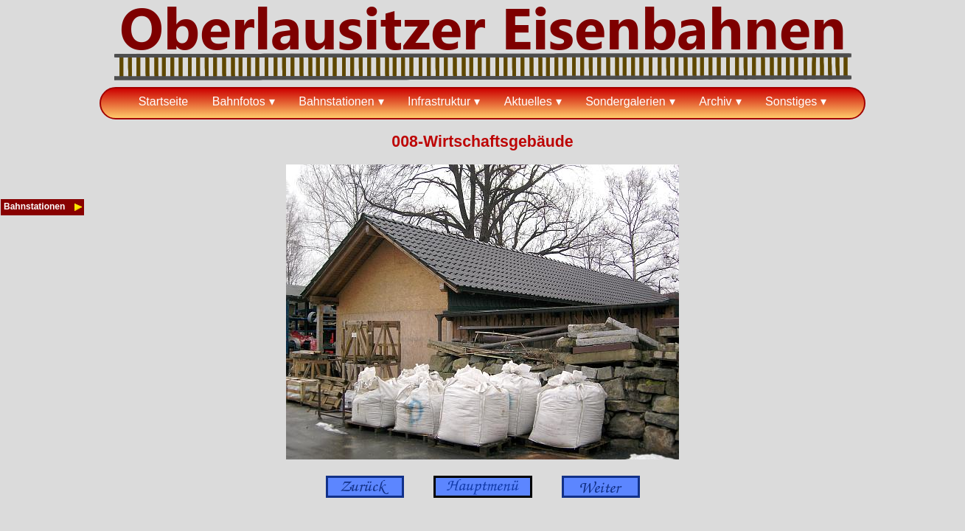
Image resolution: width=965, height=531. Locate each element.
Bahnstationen (336, 101)
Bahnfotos (238, 101)
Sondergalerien (625, 101)
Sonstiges (791, 101)
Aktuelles (528, 101)
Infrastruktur (439, 101)
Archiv (715, 101)
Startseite (164, 101)
